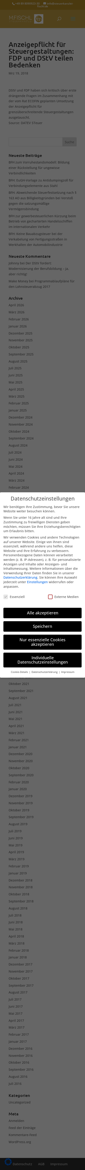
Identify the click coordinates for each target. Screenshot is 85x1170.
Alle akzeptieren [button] (42, 608)
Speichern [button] (42, 621)
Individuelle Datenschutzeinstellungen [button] (42, 655)
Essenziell (14, 592)
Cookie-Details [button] (20, 667)
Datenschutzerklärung (20, 573)
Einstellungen (37, 577)
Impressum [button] (67, 667)
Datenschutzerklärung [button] (45, 667)
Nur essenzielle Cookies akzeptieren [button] (42, 637)
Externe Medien (63, 592)
